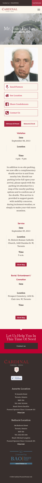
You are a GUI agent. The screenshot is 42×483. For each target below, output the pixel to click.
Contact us (6, 3)
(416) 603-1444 (22, 435)
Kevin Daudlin (23, 406)
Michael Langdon (23, 438)
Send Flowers (16, 86)
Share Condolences (19, 104)
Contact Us (15, 112)
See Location (16, 95)
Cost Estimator (36, 3)
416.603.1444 (15, 3)
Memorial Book (29, 124)
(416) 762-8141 (22, 403)
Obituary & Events (12, 124)
